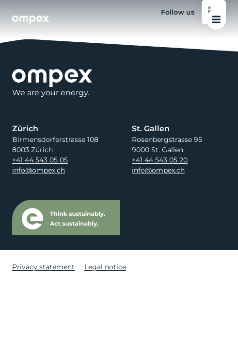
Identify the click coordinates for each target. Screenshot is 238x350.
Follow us (193, 12)
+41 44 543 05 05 (40, 160)
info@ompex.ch (38, 170)
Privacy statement (43, 266)
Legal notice (105, 266)
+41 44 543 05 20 (160, 160)
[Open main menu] (216, 20)
